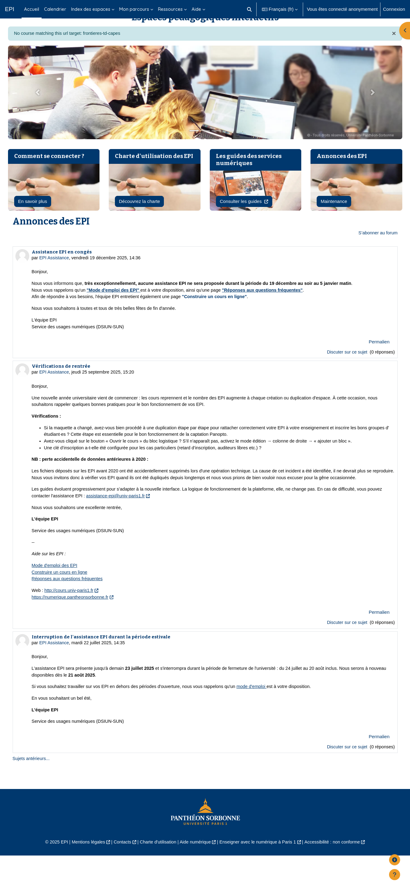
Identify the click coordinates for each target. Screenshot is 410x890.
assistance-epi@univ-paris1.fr (134, 524)
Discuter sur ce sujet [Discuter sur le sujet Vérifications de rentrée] (345, 653)
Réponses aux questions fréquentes (68, 609)
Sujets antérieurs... (32, 792)
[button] (249, 9)
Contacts (119, 876)
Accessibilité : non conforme (337, 876)
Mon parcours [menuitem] (134, 9)
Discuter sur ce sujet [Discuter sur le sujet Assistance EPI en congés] (345, 370)
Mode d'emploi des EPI (55, 595)
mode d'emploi (259, 719)
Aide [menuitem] (196, 9)
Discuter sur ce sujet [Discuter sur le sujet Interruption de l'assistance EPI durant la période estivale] (345, 780)
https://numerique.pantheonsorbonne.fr (72, 628)
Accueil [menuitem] (31, 9)
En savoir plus (32, 216)
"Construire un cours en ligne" (221, 313)
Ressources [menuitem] (170, 9)
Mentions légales (83, 876)
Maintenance (334, 216)
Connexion (394, 9)
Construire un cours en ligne (61, 602)
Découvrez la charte (139, 216)
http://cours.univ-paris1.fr (70, 621)
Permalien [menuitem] (379, 359)
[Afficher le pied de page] (394, 874)
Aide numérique (195, 876)
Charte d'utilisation (156, 876)
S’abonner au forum (377, 248)
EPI (9, 9)
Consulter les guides (241, 216)
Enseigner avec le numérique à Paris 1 (259, 876)
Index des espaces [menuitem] (90, 9)
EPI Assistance (54, 273)
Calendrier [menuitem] (55, 9)
